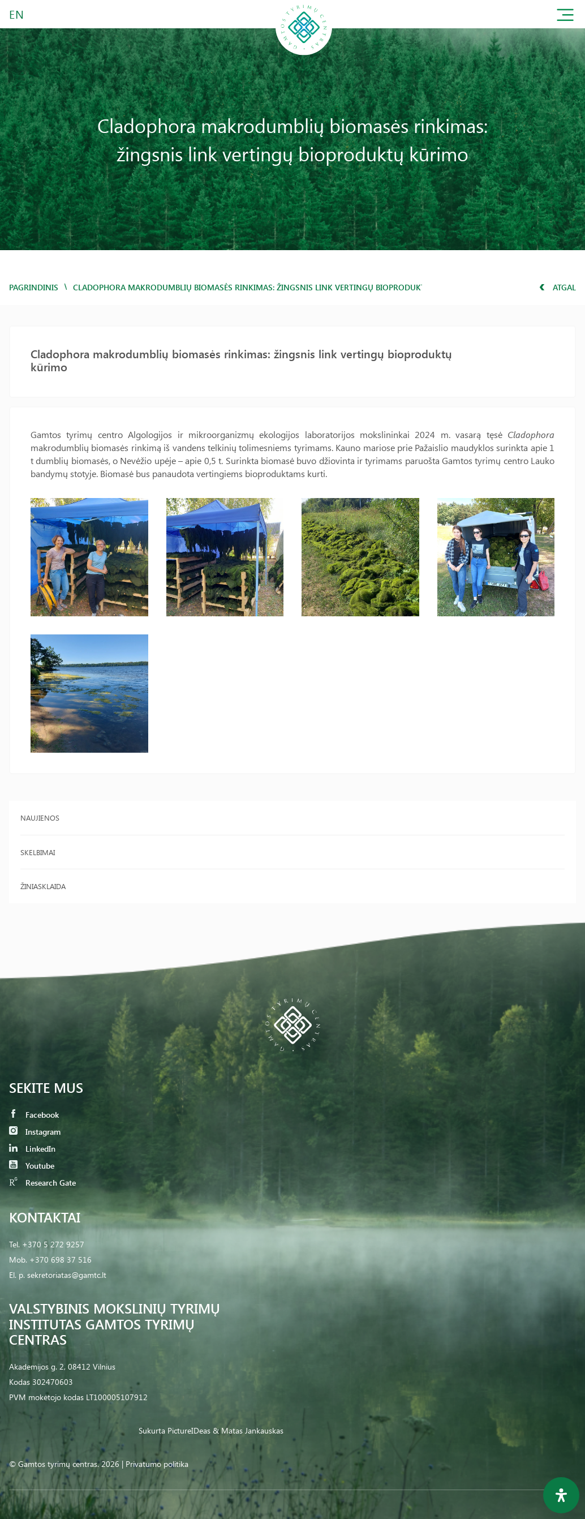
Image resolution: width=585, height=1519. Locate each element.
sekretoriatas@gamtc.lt (66, 1274)
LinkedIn (32, 1148)
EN (17, 14)
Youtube (31, 1165)
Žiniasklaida (43, 886)
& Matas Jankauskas (248, 1430)
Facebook (34, 1114)
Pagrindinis (33, 287)
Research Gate (42, 1182)
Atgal (557, 287)
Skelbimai (37, 852)
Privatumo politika (157, 1463)
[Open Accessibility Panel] (561, 1495)
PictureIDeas (188, 1430)
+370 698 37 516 (60, 1259)
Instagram (35, 1131)
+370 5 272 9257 (53, 1244)
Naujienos (39, 817)
